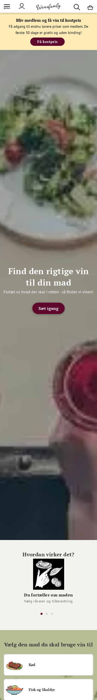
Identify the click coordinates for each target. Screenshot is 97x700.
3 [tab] (52, 613)
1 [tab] (41, 613)
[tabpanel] (48, 582)
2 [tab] (46, 613)
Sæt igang (49, 308)
